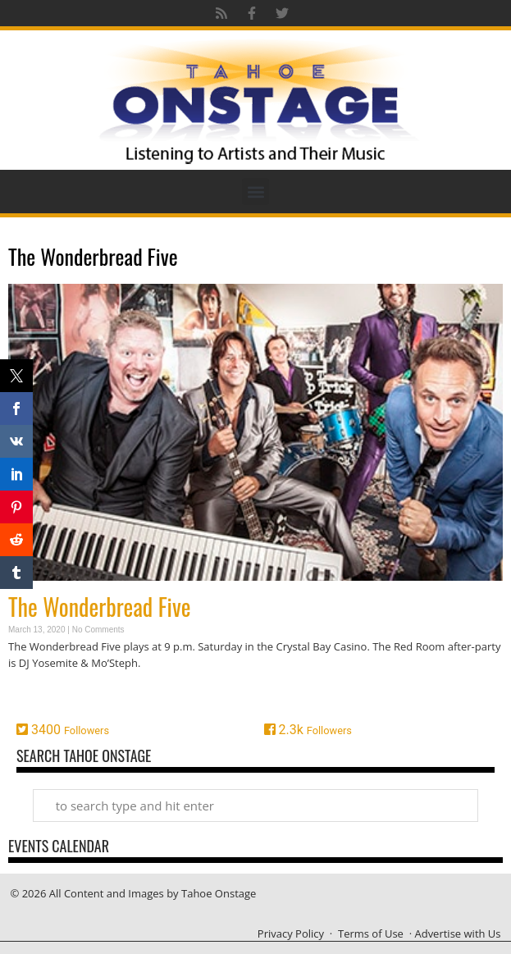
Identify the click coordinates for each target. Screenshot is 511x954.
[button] (255, 191)
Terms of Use (371, 933)
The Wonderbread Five (99, 606)
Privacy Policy (291, 933)
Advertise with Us (457, 933)
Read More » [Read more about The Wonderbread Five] (37, 694)
